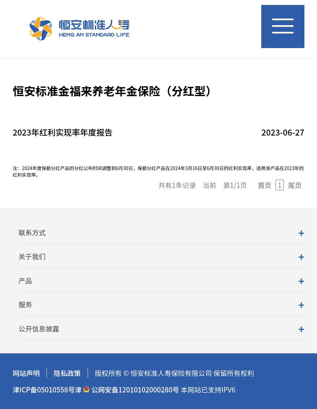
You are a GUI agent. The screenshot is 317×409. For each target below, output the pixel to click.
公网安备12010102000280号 (131, 389)
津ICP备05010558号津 (47, 389)
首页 (265, 185)
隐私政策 (67, 373)
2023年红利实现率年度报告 (63, 132)
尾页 (295, 185)
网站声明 (26, 373)
